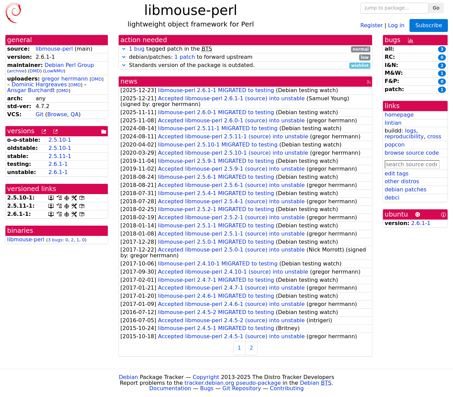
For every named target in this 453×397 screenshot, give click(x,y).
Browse (57, 114)
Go (436, 8)
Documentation (170, 388)
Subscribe (428, 25)
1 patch (184, 57)
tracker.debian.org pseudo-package (233, 383)
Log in (396, 25)
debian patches (405, 189)
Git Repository (241, 388)
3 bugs (55, 239)
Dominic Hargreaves (39, 84)
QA (75, 114)
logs (410, 130)
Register (371, 25)
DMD (35, 70)
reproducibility (404, 136)
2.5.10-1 (59, 140)
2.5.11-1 (59, 156)
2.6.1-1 (58, 164)
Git (40, 114)
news (128, 81)
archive (17, 70)
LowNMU (54, 70)
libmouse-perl (54, 49)
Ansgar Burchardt (31, 90)
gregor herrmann (64, 78)
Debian (128, 377)
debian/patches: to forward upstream (245, 57)
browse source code (412, 153)
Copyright (205, 377)
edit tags (396, 173)
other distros (402, 181)
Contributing (287, 388)
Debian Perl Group (69, 65)
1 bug (137, 49)
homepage (399, 114)
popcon (395, 144)
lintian (393, 123)
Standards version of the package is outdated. (245, 65)
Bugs (207, 388)
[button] (123, 49)
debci (392, 197)
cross (434, 136)
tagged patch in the (245, 49)
